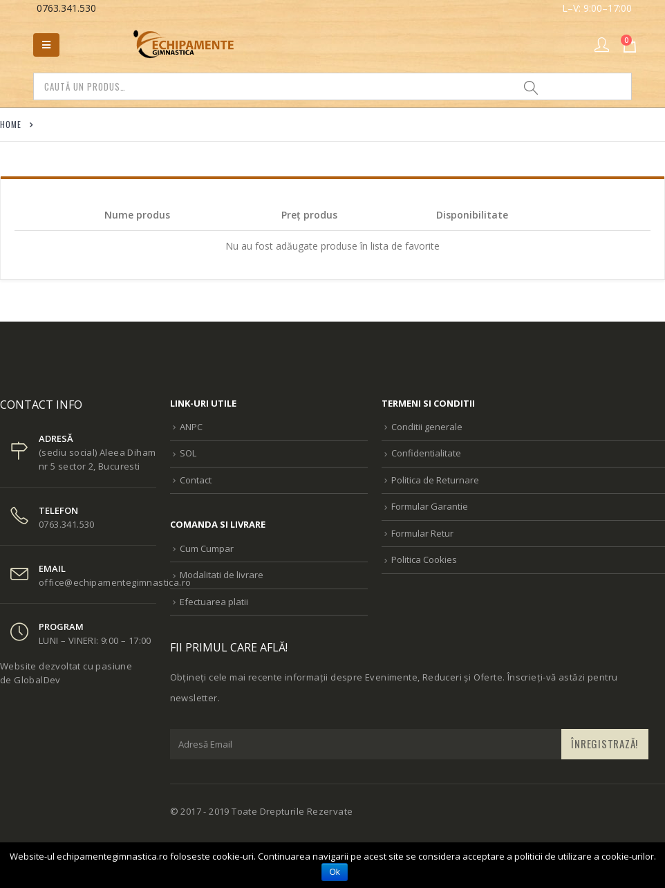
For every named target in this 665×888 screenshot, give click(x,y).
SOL (188, 453)
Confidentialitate (426, 453)
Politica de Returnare (435, 480)
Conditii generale (426, 426)
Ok (335, 872)
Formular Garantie (429, 506)
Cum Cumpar (207, 548)
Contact (196, 480)
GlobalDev (37, 680)
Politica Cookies (424, 559)
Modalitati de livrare (221, 574)
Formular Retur (422, 533)
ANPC (191, 426)
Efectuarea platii (214, 601)
